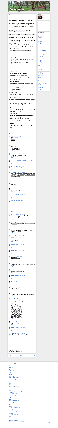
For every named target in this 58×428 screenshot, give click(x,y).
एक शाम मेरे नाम (11, 413)
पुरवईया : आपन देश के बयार (14, 156)
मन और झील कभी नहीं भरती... (43, 50)
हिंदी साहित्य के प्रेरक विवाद (12, 365)
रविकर (12, 136)
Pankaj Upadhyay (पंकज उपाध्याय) (16, 160)
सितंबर (41, 46)
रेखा (11, 287)
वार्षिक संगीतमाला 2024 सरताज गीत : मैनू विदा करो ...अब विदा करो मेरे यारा (18, 414)
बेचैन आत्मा (10, 374)
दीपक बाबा (12, 275)
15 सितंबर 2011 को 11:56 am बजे (20, 214)
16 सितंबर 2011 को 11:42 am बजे (19, 281)
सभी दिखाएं (49, 422)
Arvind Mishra (13, 333)
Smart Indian (13, 194)
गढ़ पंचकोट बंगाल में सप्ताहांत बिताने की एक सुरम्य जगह (15, 402)
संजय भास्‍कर (13, 327)
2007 (40, 69)
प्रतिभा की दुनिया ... (11, 376)
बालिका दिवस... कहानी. (42, 49)
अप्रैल (41, 61)
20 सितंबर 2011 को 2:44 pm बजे (20, 333)
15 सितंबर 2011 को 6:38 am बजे (20, 194)
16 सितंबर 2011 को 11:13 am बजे (20, 275)
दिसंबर (41, 42)
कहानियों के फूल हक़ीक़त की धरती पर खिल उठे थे (15, 377)
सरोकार (10, 383)
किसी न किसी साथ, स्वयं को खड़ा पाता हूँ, (43, 47)
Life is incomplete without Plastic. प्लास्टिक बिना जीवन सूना (43, 89)
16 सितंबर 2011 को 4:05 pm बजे (17, 287)
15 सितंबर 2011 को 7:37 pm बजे (19, 250)
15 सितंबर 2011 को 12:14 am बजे (22, 172)
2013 (40, 38)
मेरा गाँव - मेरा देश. (40, 80)
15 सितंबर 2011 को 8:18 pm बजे (22, 256)
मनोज (9, 369)
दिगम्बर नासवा (13, 244)
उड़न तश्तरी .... (11, 367)
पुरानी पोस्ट (33, 355)
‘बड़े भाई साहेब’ (18, 30)
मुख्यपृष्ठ (21, 355)
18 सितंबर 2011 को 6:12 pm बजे (19, 298)
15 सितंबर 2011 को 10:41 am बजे (18, 200)
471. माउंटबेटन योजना (11, 370)
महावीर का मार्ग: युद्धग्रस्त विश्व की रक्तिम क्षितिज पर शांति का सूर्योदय (17, 398)
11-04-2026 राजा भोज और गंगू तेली (13, 379)
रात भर (39, 85)
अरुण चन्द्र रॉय (13, 214)
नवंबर (40, 43)
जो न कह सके (11, 408)
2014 (40, 37)
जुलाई (40, 57)
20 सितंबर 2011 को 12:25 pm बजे (20, 327)
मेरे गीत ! (10, 415)
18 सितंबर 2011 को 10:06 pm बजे (20, 321)
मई (40, 60)
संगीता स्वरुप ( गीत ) (13, 222)
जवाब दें (12, 150)
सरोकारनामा (10, 406)
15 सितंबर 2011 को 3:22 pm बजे (19, 235)
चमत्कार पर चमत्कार (40, 87)
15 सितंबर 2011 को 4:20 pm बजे (19, 244)
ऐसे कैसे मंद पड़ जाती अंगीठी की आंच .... (14, 395)
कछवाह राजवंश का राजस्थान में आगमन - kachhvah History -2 (17, 421)
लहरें (9, 404)
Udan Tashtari (13, 183)
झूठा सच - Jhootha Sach (13, 378)
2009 (40, 66)
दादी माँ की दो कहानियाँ (40, 73)
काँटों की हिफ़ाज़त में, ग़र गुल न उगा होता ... (14, 400)
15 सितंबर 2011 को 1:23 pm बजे (21, 222)
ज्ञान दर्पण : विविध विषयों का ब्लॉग (13, 420)
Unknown (12, 235)
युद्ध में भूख (10, 384)
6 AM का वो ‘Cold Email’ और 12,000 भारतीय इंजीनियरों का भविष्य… (18, 391)
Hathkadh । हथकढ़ (12, 392)
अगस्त (41, 56)
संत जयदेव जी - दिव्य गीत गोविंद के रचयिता (14, 386)
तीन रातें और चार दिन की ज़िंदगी (13, 393)
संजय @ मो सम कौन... (14, 256)
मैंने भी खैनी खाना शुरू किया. (41, 75)
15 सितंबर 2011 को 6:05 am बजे (20, 183)
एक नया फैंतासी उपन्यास (12, 409)
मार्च (40, 62)
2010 (40, 65)
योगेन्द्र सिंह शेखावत (13, 172)
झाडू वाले (10, 416)
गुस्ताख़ (10, 397)
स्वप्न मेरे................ (11, 399)
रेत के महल (10, 385)
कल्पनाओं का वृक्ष (11, 390)
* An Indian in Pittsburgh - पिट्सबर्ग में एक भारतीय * (17, 411)
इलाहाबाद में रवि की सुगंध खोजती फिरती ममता (14, 407)
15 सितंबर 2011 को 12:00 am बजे (27, 160)
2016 (40, 36)
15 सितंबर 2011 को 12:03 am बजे (19, 166)
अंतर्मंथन (10, 381)
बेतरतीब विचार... (42, 51)
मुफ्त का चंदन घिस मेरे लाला (12, 368)
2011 (40, 41)
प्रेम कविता (10, 372)
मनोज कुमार (12, 166)
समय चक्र (12, 250)
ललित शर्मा (12, 281)
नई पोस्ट (10, 355)
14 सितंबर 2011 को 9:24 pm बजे (17, 136)
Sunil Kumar (13, 321)
